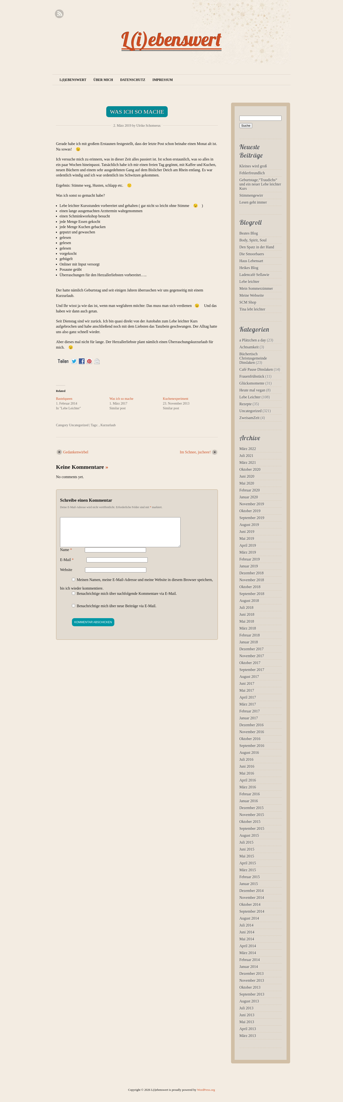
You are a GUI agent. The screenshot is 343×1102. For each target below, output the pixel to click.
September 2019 (251, 518)
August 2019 (249, 525)
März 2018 (247, 628)
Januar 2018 (248, 642)
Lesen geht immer (253, 202)
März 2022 (247, 449)
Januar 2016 (248, 801)
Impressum (162, 80)
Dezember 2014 (251, 891)
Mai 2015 (246, 856)
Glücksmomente (251, 383)
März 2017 (247, 704)
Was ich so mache (137, 112)
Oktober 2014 (249, 904)
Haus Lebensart (251, 261)
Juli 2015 (246, 842)
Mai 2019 (246, 538)
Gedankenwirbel (75, 452)
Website (66, 575)
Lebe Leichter (250, 397)
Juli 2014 (246, 925)
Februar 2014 (249, 960)
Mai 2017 (246, 690)
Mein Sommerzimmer (256, 288)
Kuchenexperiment (175, 399)
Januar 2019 (248, 566)
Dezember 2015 (251, 808)
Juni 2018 (246, 614)
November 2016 (251, 732)
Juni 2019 (246, 532)
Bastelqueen (64, 399)
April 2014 (247, 946)
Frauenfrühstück (251, 376)
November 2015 (251, 815)
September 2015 (251, 828)
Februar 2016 (249, 794)
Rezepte (245, 404)
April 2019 (247, 545)
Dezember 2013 (251, 974)
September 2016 (251, 746)
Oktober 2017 (249, 663)
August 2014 (249, 918)
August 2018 (249, 601)
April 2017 (247, 697)
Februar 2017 (249, 711)
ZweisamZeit (249, 418)
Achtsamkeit (249, 347)
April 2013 (247, 1029)
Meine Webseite (251, 295)
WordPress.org (206, 1090)
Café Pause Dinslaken (256, 369)
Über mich (103, 80)
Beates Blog (248, 233)
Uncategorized (79, 425)
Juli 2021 (246, 456)
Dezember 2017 (251, 649)
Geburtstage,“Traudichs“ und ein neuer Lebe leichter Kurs (260, 184)
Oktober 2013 (249, 987)
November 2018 (251, 580)
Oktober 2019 (249, 511)
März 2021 (247, 463)
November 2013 (251, 980)
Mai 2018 (246, 621)
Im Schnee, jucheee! (195, 452)
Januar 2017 (248, 718)
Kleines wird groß (253, 166)
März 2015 (247, 870)
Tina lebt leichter (252, 309)
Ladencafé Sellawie (254, 275)
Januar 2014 (248, 967)
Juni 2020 (246, 476)
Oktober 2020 (249, 469)
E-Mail (67, 565)
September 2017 (251, 670)
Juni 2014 (246, 932)
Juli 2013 (246, 1008)
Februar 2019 (249, 559)
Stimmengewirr (251, 195)
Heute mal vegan (252, 390)
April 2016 (247, 780)
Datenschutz (132, 80)
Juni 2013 (246, 1015)
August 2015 (249, 835)
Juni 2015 (246, 849)
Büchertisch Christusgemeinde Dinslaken (253, 358)
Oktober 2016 (249, 739)
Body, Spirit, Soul (253, 240)
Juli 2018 (246, 608)
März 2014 (247, 953)
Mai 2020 (246, 483)
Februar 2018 (249, 635)
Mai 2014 (246, 939)
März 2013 (247, 1036)
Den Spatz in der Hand (256, 247)
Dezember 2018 (251, 573)
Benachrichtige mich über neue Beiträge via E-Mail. (116, 612)
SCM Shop (247, 302)
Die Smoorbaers (251, 254)
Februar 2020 (249, 490)
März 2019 (247, 552)
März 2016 (247, 787)
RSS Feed (59, 14)
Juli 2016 (246, 759)
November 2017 (251, 656)
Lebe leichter (249, 282)
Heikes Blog (248, 268)
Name (66, 555)
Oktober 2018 (249, 587)
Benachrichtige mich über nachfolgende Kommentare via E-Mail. (127, 599)
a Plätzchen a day (252, 340)
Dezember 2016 (251, 725)
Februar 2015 (249, 877)
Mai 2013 (246, 1022)
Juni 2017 (246, 683)
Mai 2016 (246, 773)
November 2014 (251, 898)
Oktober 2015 (249, 822)
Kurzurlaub (108, 425)
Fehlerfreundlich (252, 173)
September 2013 (251, 994)
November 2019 (251, 504)
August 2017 (249, 677)
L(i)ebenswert (171, 39)
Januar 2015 (248, 884)
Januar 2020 (248, 497)
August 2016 (249, 753)
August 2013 (249, 1001)
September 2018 (251, 594)
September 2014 (251, 911)
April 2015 (247, 863)
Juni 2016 (246, 766)
